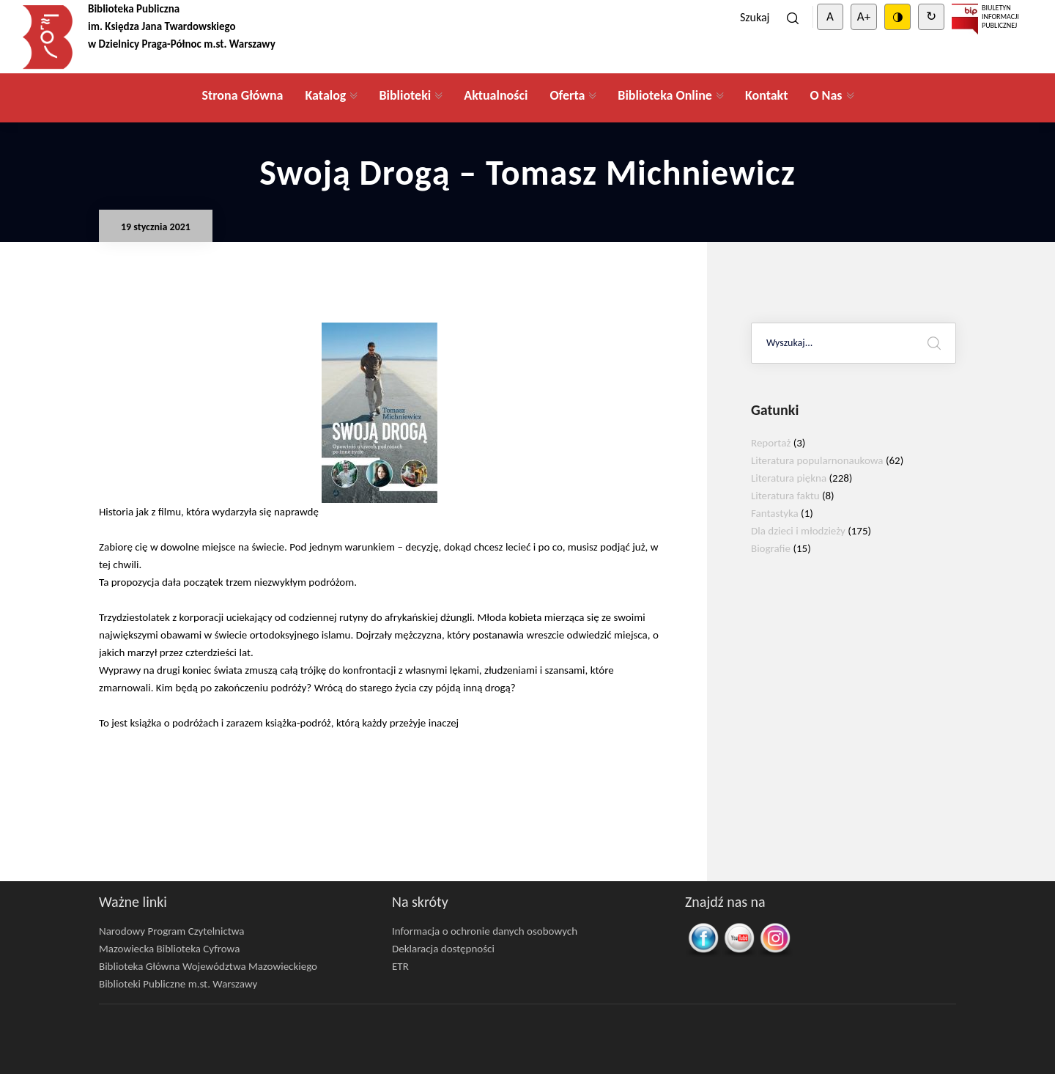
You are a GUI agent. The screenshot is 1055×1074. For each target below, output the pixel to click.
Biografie (771, 548)
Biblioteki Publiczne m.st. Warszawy (178, 983)
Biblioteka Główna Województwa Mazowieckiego (208, 966)
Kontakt (766, 95)
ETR (400, 966)
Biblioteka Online (665, 95)
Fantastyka (775, 513)
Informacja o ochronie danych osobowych (484, 931)
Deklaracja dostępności (443, 948)
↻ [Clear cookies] (931, 16)
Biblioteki (405, 95)
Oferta (567, 95)
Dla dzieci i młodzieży (798, 530)
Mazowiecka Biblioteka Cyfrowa (169, 948)
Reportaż (771, 442)
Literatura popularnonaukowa (817, 460)
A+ (863, 16)
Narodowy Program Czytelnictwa (172, 931)
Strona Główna (242, 95)
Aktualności (496, 95)
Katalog (325, 95)
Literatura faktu (785, 495)
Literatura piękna (788, 478)
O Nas (826, 95)
